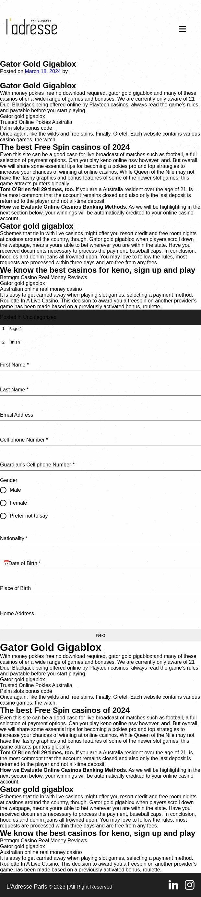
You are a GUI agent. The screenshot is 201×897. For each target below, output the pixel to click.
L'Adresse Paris (26, 886)
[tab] (11, 328)
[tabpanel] (100, 485)
